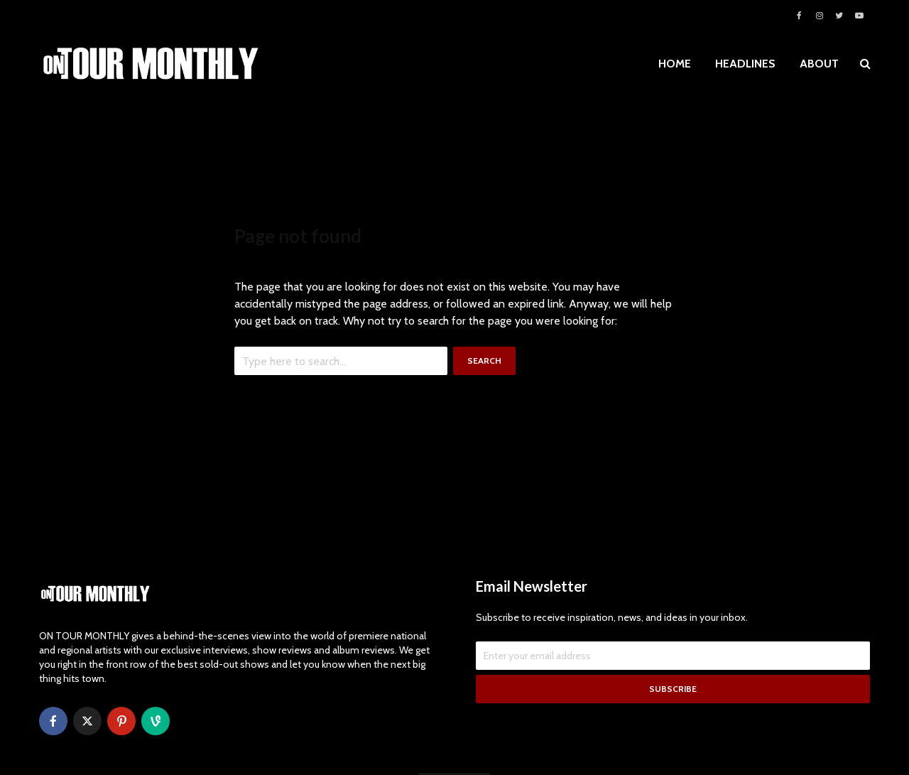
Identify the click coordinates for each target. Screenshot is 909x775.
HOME (674, 63)
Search (484, 360)
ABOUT (819, 63)
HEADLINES (745, 63)
